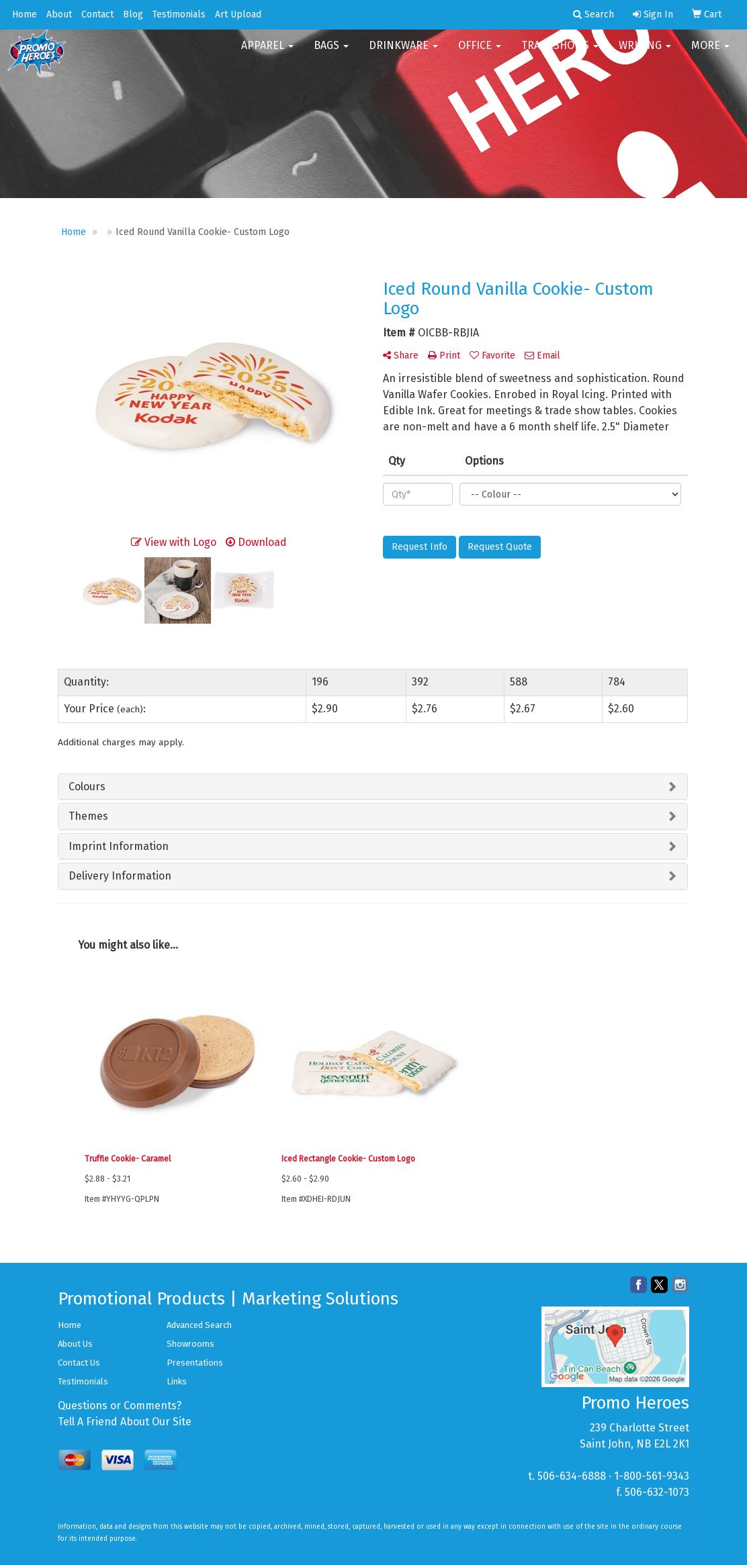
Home (24, 14)
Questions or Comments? (119, 1405)
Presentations (195, 1363)
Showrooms (190, 1344)
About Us (75, 1344)
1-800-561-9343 (651, 1476)
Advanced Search (199, 1325)
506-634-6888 (571, 1476)
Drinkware (403, 53)
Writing (645, 53)
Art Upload (238, 14)
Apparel (267, 53)
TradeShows (560, 53)
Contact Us (79, 1363)
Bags (331, 53)
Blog (133, 14)
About (59, 14)
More (710, 53)
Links (177, 1381)
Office (479, 53)
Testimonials (179, 14)
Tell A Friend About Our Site (124, 1421)
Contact (97, 14)
